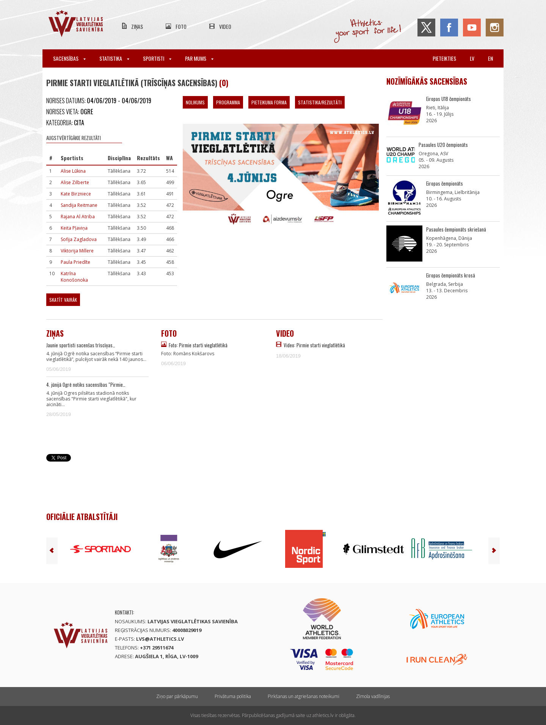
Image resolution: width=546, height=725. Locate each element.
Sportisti (157, 58)
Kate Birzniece (76, 194)
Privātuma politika (233, 696)
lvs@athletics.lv (160, 638)
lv (472, 58)
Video (225, 26)
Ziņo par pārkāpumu (177, 696)
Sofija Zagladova (79, 239)
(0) (223, 82)
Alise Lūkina (73, 171)
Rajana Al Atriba (78, 216)
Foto (181, 26)
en (490, 58)
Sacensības (69, 58)
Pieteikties (444, 58)
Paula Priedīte (75, 262)
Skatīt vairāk (63, 299)
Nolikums (195, 102)
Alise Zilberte (75, 182)
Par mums (199, 58)
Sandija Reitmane (79, 205)
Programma (228, 102)
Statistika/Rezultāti (320, 102)
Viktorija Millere (77, 250)
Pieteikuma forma (269, 102)
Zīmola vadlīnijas (373, 696)
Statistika (114, 58)
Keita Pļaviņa (74, 228)
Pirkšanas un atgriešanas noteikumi (303, 696)
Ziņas (137, 26)
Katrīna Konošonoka (74, 276)
